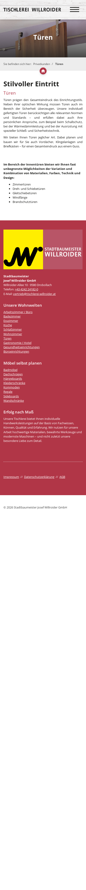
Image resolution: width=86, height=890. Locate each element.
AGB (62, 477)
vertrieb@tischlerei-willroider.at (34, 294)
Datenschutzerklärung (39, 477)
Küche (7, 325)
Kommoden (11, 387)
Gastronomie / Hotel (17, 343)
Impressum (11, 477)
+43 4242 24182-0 (26, 289)
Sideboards (11, 396)
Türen (59, 64)
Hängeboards (12, 378)
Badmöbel (10, 370)
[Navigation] (75, 7)
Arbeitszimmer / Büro (18, 312)
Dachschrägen (13, 374)
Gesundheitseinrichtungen (21, 347)
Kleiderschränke (14, 383)
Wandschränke (13, 401)
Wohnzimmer (12, 334)
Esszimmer (10, 321)
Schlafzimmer (12, 329)
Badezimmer (12, 316)
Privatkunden (41, 64)
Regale (7, 392)
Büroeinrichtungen (16, 351)
